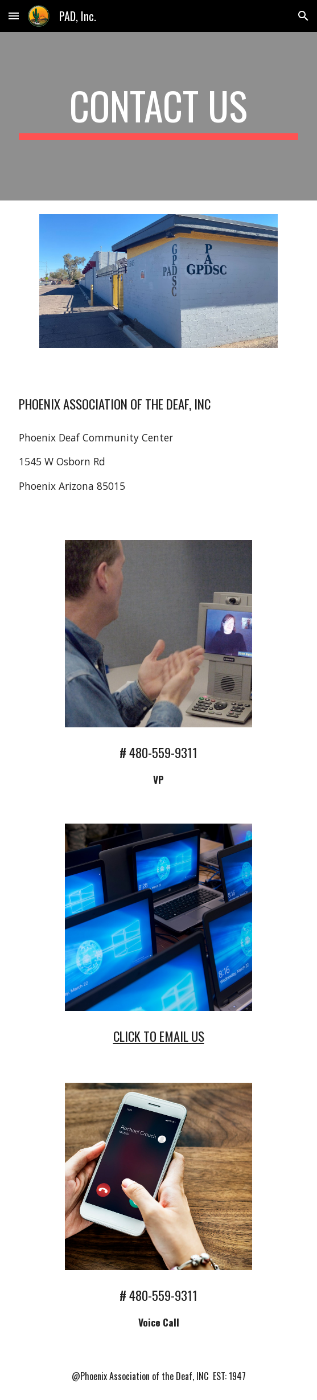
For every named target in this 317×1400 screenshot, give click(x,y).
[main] (158, 116)
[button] (13, 15)
